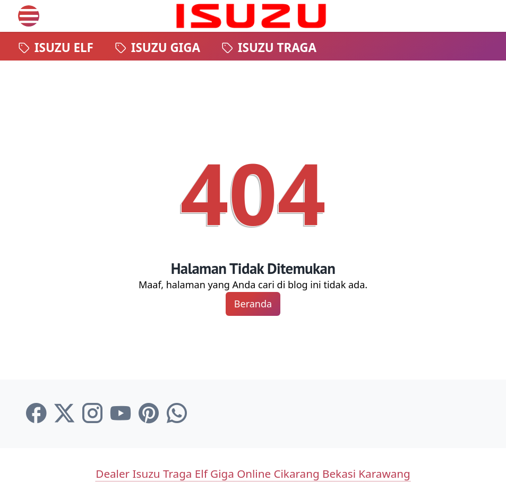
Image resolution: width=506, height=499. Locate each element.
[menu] (28, 16)
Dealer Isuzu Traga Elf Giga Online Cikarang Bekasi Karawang (252, 473)
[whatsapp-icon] (177, 413)
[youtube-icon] (120, 413)
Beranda (253, 303)
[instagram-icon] (92, 413)
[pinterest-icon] (149, 413)
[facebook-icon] (36, 413)
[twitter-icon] (64, 413)
